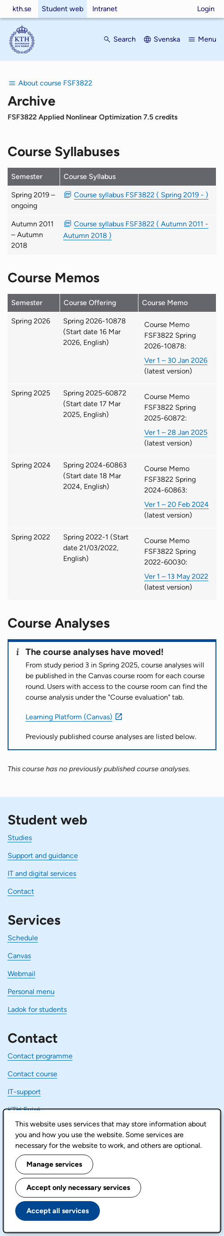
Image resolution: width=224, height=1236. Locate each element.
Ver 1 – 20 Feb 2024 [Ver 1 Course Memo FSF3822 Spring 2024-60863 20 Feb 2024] (176, 504)
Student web (62, 8)
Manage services (54, 1164)
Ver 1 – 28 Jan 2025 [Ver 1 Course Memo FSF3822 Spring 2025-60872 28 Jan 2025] (175, 432)
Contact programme (40, 1056)
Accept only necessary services (78, 1187)
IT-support (24, 1091)
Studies (20, 837)
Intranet (104, 8)
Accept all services (57, 1210)
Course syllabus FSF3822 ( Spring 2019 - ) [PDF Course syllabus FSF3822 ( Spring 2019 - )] (141, 195)
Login (206, 8)
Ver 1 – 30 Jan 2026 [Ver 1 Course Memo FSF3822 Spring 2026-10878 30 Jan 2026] (175, 360)
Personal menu (31, 991)
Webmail (21, 973)
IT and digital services (42, 873)
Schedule (23, 938)
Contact (21, 891)
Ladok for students (37, 1009)
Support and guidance (43, 855)
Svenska (167, 39)
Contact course (32, 1074)
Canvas (19, 955)
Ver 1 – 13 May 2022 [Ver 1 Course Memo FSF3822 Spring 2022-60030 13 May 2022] (176, 576)
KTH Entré (24, 1109)
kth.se (22, 8)
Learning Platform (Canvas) (69, 717)
